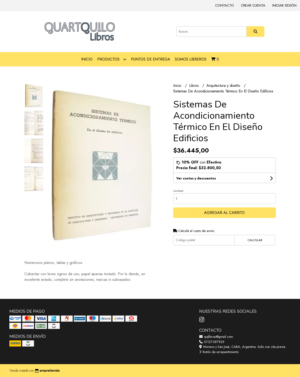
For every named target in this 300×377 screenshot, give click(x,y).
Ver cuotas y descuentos (196, 178)
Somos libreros (190, 59)
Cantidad (178, 191)
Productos (111, 59)
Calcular (255, 240)
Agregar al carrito (224, 212)
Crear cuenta (253, 5)
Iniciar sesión (284, 5)
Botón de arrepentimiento (219, 352)
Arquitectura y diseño (223, 85)
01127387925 (211, 341)
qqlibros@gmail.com (216, 336)
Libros (194, 85)
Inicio (87, 59)
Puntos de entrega (150, 59)
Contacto (224, 5)
